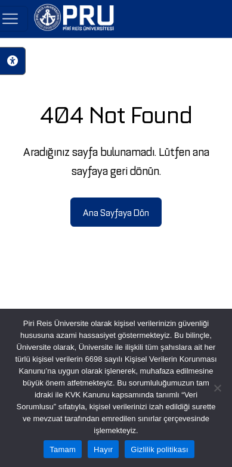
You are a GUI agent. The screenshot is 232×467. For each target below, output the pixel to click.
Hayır (103, 449)
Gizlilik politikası (159, 449)
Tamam (63, 449)
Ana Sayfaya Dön (116, 211)
